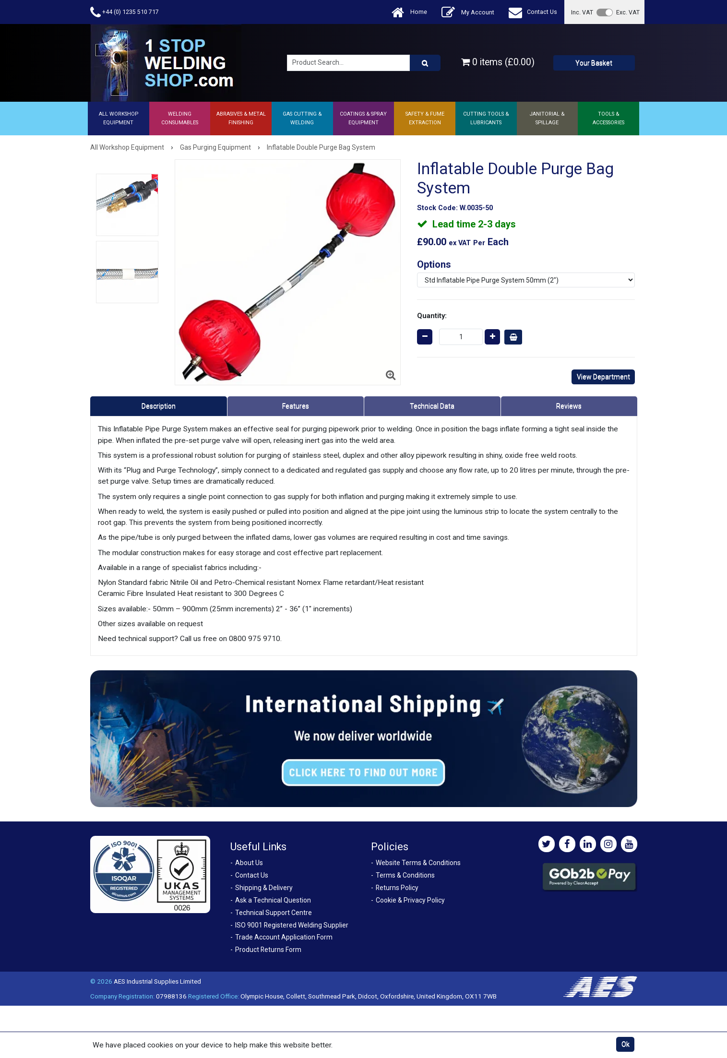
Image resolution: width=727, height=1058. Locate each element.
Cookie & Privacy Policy (410, 900)
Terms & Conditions (405, 875)
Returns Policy (397, 888)
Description (159, 406)
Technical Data (432, 406)
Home (409, 12)
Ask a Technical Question (273, 900)
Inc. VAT (582, 12)
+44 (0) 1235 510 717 (124, 12)
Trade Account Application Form (284, 937)
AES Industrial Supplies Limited (157, 981)
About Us (249, 863)
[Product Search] (425, 63)
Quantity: (432, 315)
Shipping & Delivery (264, 888)
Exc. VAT (628, 12)
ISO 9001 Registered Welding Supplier (291, 925)
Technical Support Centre (273, 912)
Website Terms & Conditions (418, 863)
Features (295, 406)
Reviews (569, 406)
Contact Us (533, 12)
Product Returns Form (268, 949)
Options (434, 264)
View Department (603, 376)
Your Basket (593, 63)
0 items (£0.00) (498, 62)
